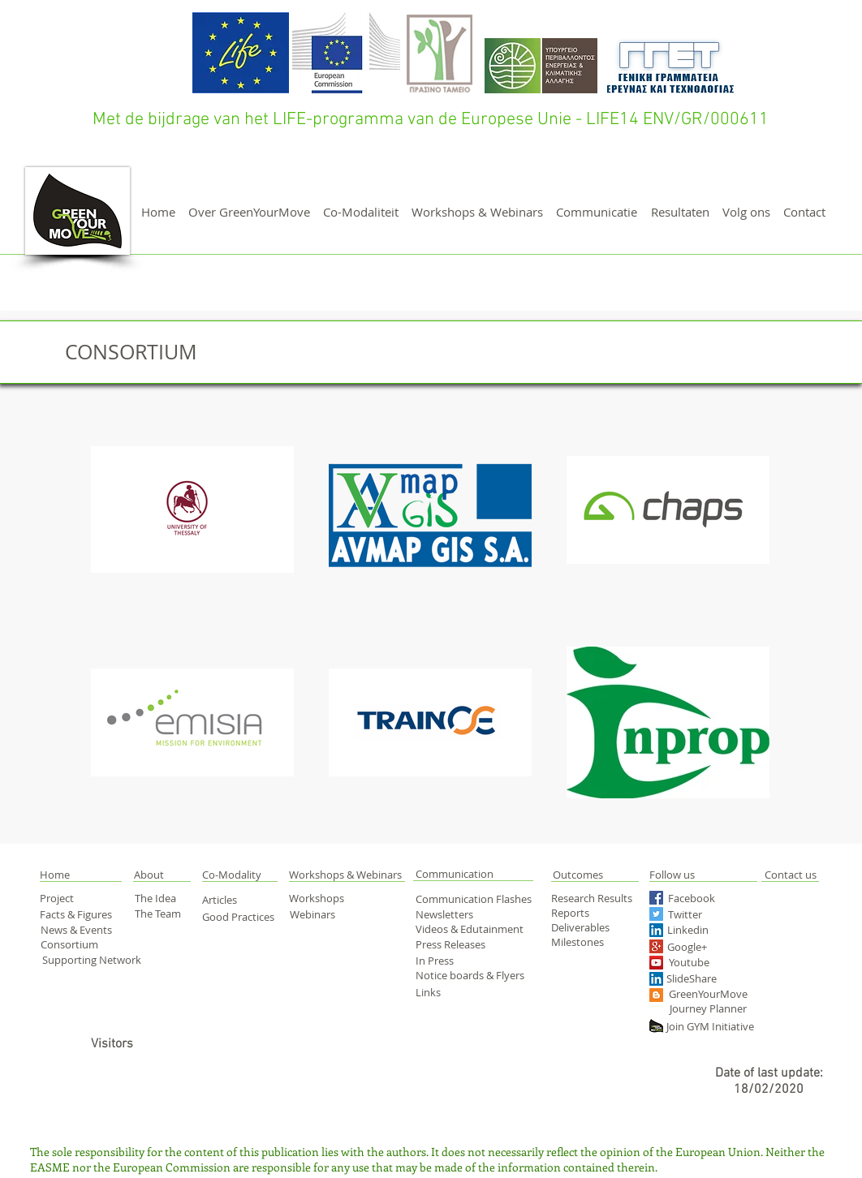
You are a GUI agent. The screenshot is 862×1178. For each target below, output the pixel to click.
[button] (73, 874)
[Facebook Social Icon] (656, 898)
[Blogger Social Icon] (656, 995)
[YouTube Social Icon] (656, 962)
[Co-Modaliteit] (360, 212)
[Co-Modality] (233, 874)
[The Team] (163, 913)
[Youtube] (704, 962)
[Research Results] (596, 898)
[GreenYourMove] (709, 994)
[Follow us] (691, 874)
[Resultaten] (680, 212)
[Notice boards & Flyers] (472, 975)
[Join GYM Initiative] (715, 1026)
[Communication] (473, 874)
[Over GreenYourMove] (248, 212)
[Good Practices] (240, 916)
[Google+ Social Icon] (656, 946)
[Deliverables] (582, 927)
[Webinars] (318, 914)
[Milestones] (582, 942)
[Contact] (804, 212)
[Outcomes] (609, 874)
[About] (163, 874)
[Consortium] (79, 944)
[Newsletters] (450, 914)
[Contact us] (790, 874)
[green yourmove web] (656, 1026)
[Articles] (228, 900)
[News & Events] (78, 929)
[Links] (441, 992)
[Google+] (715, 947)
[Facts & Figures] (79, 914)
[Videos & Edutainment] (471, 929)
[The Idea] (162, 898)
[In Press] (453, 960)
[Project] (68, 898)
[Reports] (582, 912)
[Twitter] (702, 914)
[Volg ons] (746, 212)
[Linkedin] (711, 929)
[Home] (157, 212)
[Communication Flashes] (477, 899)
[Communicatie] (596, 212)
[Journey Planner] (713, 1009)
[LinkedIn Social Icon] (656, 930)
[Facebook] (697, 898)
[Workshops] (328, 898)
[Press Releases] (457, 944)
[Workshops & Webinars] (477, 212)
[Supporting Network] (92, 960)
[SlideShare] (694, 979)
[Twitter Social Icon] (656, 914)
